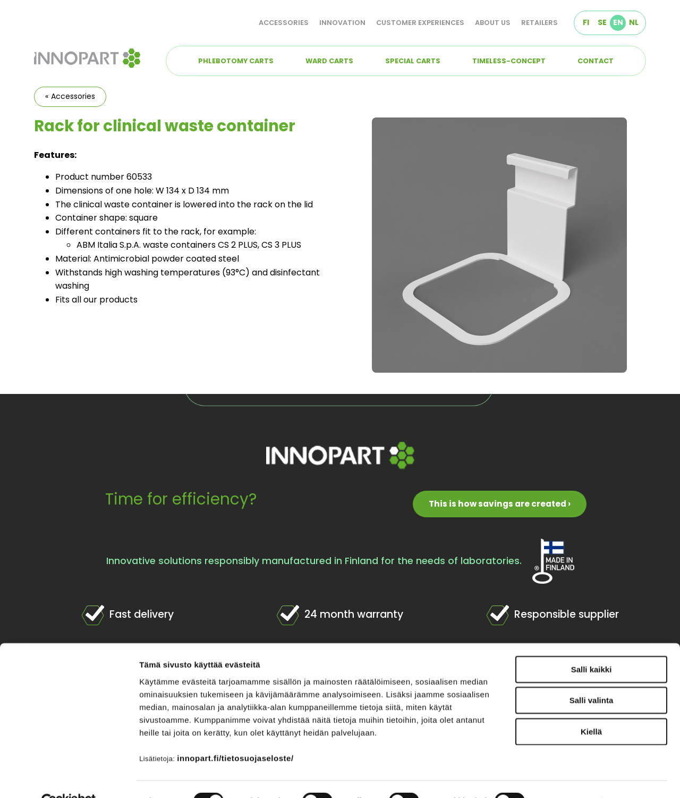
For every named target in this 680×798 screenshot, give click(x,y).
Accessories (284, 22)
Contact (595, 60)
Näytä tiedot (568, 777)
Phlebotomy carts (236, 60)
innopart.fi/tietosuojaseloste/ (235, 733)
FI (586, 22)
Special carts (412, 60)
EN (618, 22)
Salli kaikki (591, 644)
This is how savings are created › (500, 503)
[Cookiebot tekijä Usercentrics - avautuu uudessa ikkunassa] (68, 777)
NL (634, 22)
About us (493, 22)
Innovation (342, 22)
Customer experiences (420, 22)
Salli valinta (592, 676)
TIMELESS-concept (509, 60)
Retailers (539, 22)
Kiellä (591, 706)
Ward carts (329, 60)
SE (602, 22)
